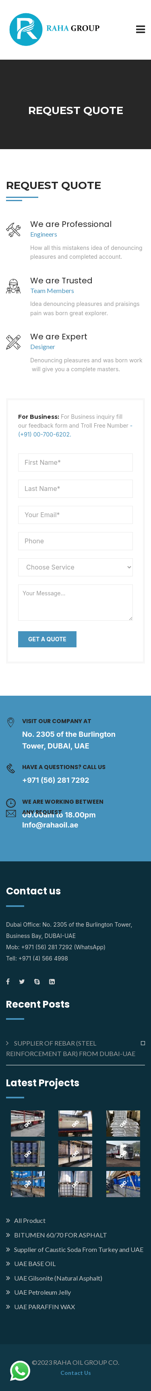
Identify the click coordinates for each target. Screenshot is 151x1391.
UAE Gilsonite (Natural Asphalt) (58, 1278)
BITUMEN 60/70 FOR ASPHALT (60, 1235)
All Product (30, 1220)
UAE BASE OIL (35, 1263)
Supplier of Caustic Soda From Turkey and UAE (78, 1249)
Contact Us (75, 1372)
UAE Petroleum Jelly (42, 1292)
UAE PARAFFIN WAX (44, 1306)
